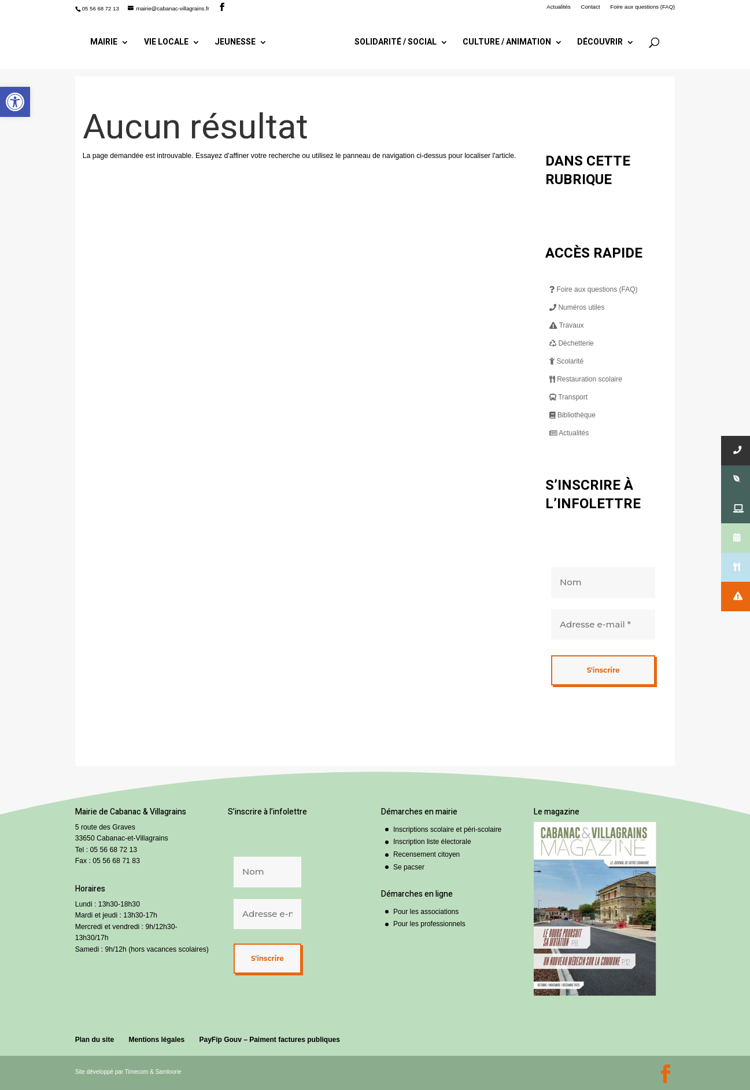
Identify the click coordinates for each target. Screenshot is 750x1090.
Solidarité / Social (395, 43)
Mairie (103, 43)
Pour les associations (426, 912)
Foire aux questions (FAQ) (642, 7)
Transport (568, 397)
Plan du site (94, 1040)
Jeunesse (235, 43)
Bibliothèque (572, 415)
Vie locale (166, 43)
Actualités (558, 7)
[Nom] (603, 582)
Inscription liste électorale (432, 842)
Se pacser (408, 867)
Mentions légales (156, 1040)
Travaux (566, 325)
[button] (15, 102)
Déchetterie (571, 343)
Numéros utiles (576, 307)
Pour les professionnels (429, 924)
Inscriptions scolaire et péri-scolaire (447, 829)
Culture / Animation (507, 43)
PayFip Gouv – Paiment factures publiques (269, 1040)
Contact (590, 7)
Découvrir (600, 43)
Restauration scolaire (585, 379)
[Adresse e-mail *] (603, 624)
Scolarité (566, 361)
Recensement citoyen (426, 854)
